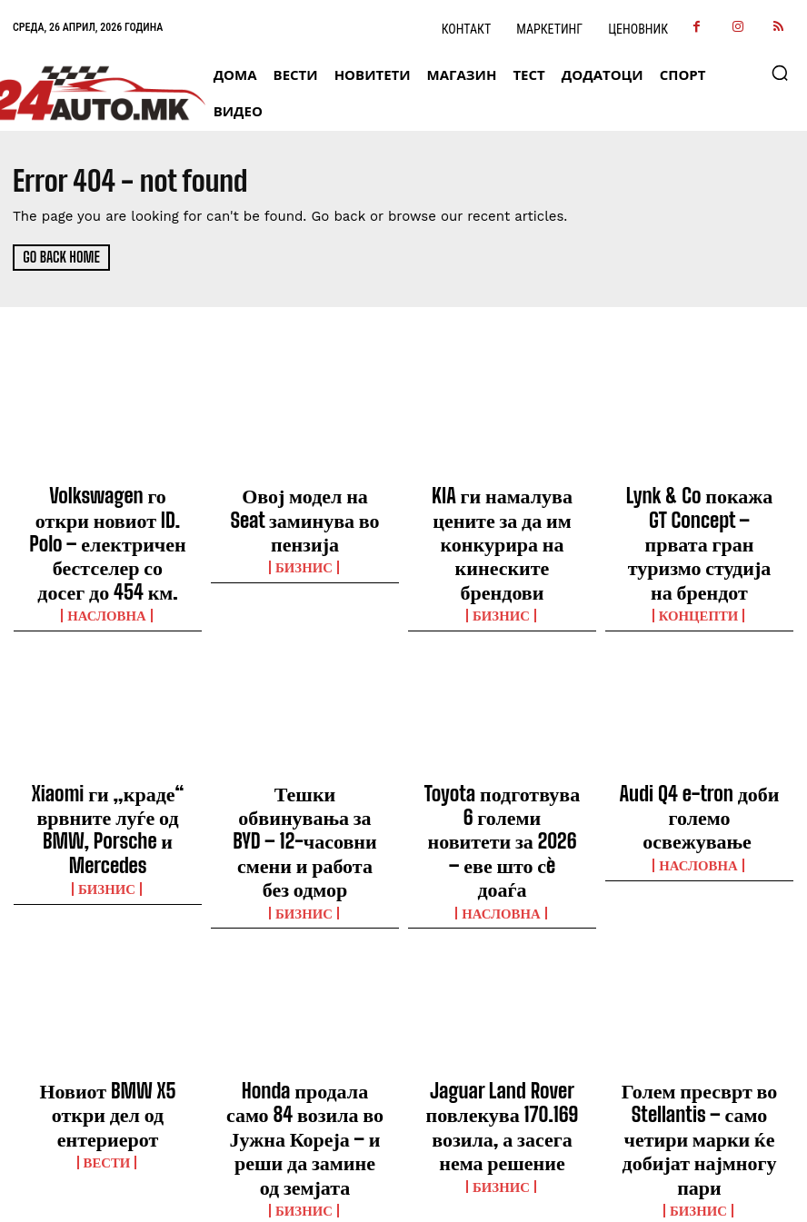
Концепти (699, 561)
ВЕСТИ (107, 996)
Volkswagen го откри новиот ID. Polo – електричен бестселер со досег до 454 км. (108, 518)
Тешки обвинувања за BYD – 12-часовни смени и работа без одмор (305, 751)
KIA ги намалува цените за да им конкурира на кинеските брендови (501, 509)
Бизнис (305, 528)
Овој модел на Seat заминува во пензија (305, 501)
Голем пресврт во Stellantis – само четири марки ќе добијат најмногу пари (699, 977)
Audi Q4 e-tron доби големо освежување (700, 743)
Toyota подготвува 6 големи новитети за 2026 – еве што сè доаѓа (502, 751)
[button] (780, 73)
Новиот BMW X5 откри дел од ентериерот (108, 969)
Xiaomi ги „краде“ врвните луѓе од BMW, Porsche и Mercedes (107, 751)
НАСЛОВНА (108, 561)
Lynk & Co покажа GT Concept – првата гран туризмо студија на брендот (698, 518)
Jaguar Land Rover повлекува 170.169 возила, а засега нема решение (502, 977)
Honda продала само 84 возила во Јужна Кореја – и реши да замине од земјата (305, 985)
